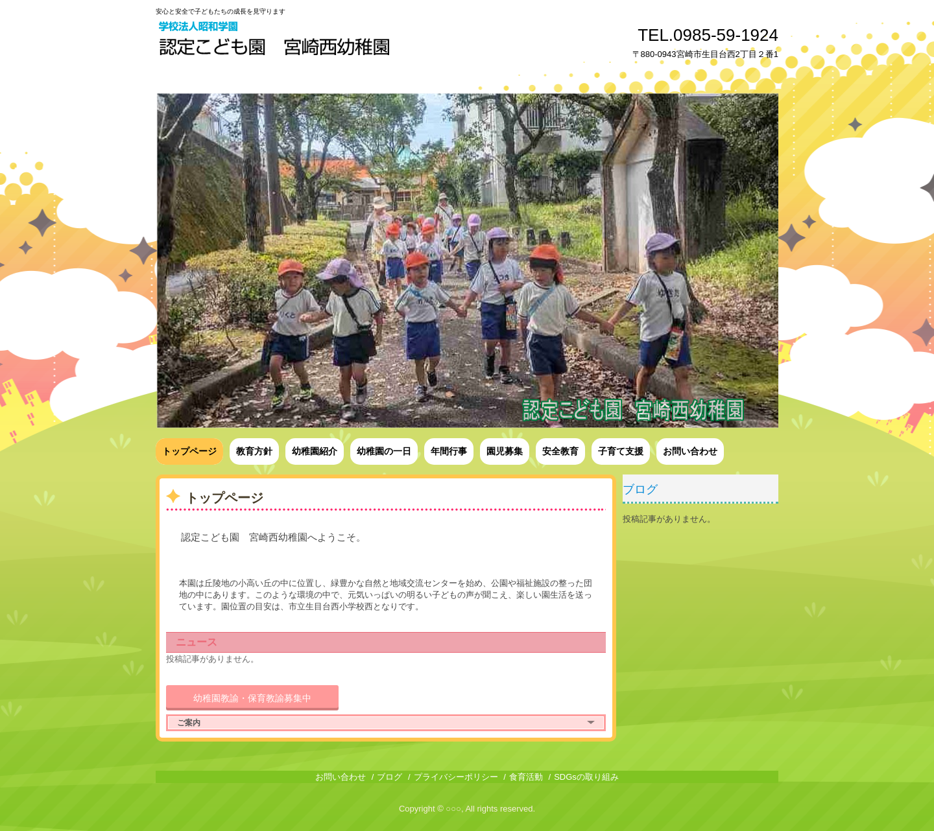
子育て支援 (620, 451)
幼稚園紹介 (314, 451)
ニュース (196, 642)
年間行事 (449, 451)
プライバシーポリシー (456, 777)
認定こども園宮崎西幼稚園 (276, 40)
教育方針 (254, 451)
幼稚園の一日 (384, 451)
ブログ (640, 489)
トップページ (189, 451)
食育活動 (526, 777)
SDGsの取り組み (586, 777)
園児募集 (504, 451)
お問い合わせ (690, 451)
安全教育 (560, 451)
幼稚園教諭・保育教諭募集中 (252, 698)
